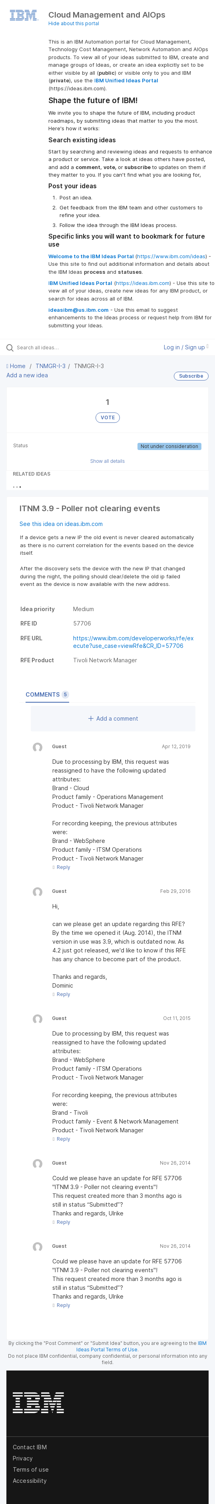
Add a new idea (27, 375)
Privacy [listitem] (23, 1458)
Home (16, 366)
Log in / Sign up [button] (186, 347)
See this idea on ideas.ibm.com (61, 523)
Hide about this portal (73, 23)
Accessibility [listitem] (30, 1480)
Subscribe (191, 376)
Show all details (107, 461)
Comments (47, 695)
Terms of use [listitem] (31, 1469)
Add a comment (113, 718)
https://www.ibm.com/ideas (171, 256)
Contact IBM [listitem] (30, 1447)
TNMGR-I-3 (51, 366)
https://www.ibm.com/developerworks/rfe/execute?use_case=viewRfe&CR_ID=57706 (133, 642)
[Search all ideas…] (62, 347)
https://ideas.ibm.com (142, 283)
